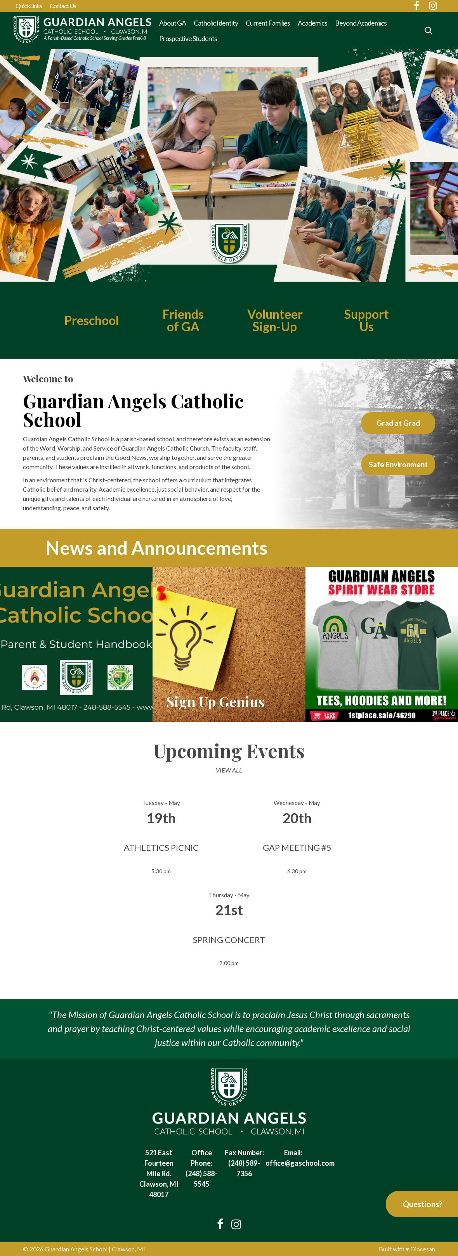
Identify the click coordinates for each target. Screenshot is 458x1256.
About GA (172, 23)
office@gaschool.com (300, 1163)
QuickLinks (29, 5)
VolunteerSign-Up (274, 320)
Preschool (91, 320)
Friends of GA (183, 320)
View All (229, 770)
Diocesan (422, 1249)
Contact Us (63, 5)
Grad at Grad (398, 422)
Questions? (422, 1204)
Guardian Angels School (76, 1249)
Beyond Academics (361, 23)
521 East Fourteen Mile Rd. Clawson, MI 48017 (159, 1173)
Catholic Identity (216, 23)
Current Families (268, 23)
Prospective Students (188, 38)
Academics (312, 23)
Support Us (366, 320)
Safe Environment (398, 464)
